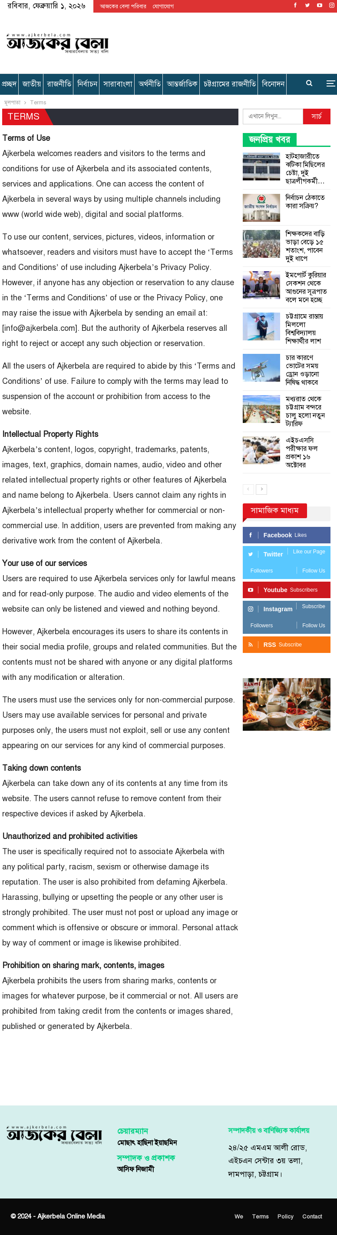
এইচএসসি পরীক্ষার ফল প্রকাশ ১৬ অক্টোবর (302, 453)
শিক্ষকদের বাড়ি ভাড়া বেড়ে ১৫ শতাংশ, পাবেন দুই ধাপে (305, 246)
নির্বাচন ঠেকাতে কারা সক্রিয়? (305, 202)
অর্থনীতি (150, 84)
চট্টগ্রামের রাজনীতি (230, 84)
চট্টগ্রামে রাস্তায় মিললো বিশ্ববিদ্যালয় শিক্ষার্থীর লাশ (304, 329)
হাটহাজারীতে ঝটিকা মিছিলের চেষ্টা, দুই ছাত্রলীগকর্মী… (305, 169)
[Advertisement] (223, 41)
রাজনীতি (59, 84)
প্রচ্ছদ (9, 84)
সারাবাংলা (117, 84)
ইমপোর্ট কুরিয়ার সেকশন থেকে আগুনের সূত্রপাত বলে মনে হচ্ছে (306, 287)
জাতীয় (32, 84)
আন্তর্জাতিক (182, 84)
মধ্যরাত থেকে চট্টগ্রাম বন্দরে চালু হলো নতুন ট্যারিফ (305, 411)
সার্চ (317, 116)
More (273, 84)
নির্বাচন (87, 84)
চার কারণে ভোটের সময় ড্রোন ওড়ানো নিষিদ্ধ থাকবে (302, 370)
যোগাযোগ (163, 6)
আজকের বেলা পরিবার (123, 6)
